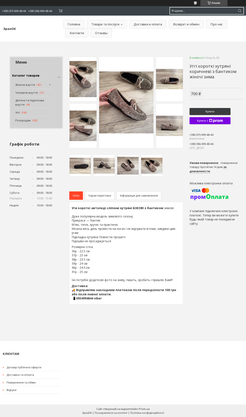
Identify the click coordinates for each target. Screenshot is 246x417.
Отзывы (101, 33)
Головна (74, 24)
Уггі (17, 112)
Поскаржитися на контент (111, 413)
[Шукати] (239, 10)
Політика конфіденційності (147, 413)
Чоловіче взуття (26, 93)
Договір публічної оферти (24, 367)
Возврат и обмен (186, 24)
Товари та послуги (105, 24)
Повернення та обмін (21, 382)
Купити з (210, 121)
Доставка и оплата (148, 24)
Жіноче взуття (25, 85)
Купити (209, 111)
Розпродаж (23, 120)
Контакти (77, 33)
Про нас (216, 24)
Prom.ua (144, 409)
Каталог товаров (25, 75)
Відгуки (11, 390)
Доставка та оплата (20, 375)
